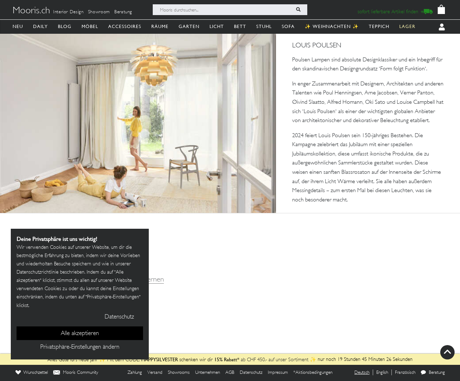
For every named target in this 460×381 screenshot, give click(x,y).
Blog (65, 26)
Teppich (379, 26)
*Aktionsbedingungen (312, 373)
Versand (154, 373)
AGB (229, 373)
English (382, 373)
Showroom (99, 12)
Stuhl (264, 26)
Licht (217, 26)
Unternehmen (207, 373)
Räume (160, 26)
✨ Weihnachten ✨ (332, 26)
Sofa (288, 26)
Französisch (405, 373)
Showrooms (179, 373)
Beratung (123, 12)
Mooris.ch (31, 11)
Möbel (90, 26)
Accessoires (124, 26)
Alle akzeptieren (80, 333)
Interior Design (68, 12)
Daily (40, 26)
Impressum (278, 373)
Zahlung (135, 373)
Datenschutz (251, 373)
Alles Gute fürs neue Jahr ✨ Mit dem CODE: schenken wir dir (130, 360)
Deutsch (361, 373)
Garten (189, 26)
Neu (18, 26)
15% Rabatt (225, 359)
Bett (240, 26)
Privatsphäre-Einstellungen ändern (79, 347)
